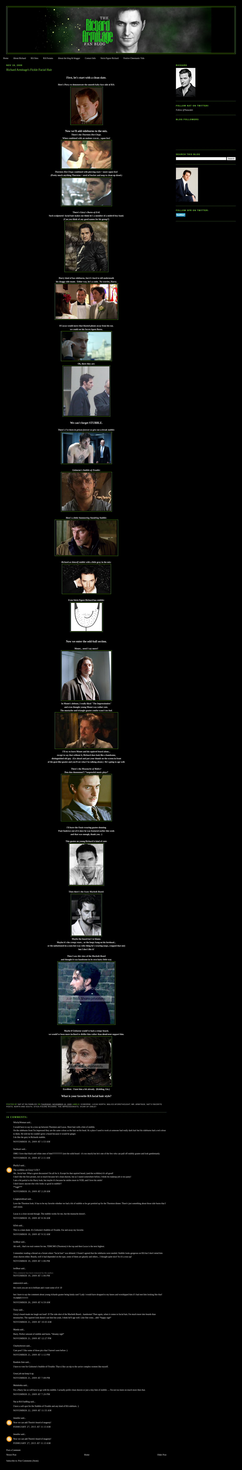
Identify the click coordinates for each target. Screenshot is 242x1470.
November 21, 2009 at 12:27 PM (32, 1338)
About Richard (19, 58)
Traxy (15, 1310)
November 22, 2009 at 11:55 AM (32, 1410)
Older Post (161, 1455)
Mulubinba (18, 1385)
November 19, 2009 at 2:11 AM (31, 1158)
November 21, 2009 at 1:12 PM (31, 1355)
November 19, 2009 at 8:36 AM (31, 1218)
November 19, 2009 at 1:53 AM (31, 1142)
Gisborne (86, 1104)
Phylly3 (16, 1165)
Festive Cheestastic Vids (133, 58)
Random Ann (19, 1362)
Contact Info (90, 58)
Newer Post (11, 1455)
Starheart (17, 1149)
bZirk (15, 1225)
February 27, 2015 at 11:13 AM (32, 1427)
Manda (16, 1329)
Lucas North (99, 1104)
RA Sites (34, 58)
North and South (23, 1107)
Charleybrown (19, 1346)
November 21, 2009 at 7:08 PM (31, 1378)
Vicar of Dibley (88, 1107)
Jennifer (16, 1418)
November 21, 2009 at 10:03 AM (32, 1322)
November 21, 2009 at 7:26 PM (31, 1394)
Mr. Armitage (138, 1104)
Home (5, 58)
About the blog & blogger (69, 58)
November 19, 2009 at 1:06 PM (31, 1261)
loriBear (16, 1242)
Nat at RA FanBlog (21, 1402)
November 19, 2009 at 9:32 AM (31, 1234)
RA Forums (48, 58)
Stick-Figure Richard (109, 58)
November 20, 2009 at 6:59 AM (31, 1302)
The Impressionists (68, 1107)
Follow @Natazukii (184, 110)
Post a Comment (13, 1450)
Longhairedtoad (20, 1199)
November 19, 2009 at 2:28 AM (31, 1191)
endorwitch (18, 1283)
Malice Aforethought (118, 1104)
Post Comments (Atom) (28, 1461)
